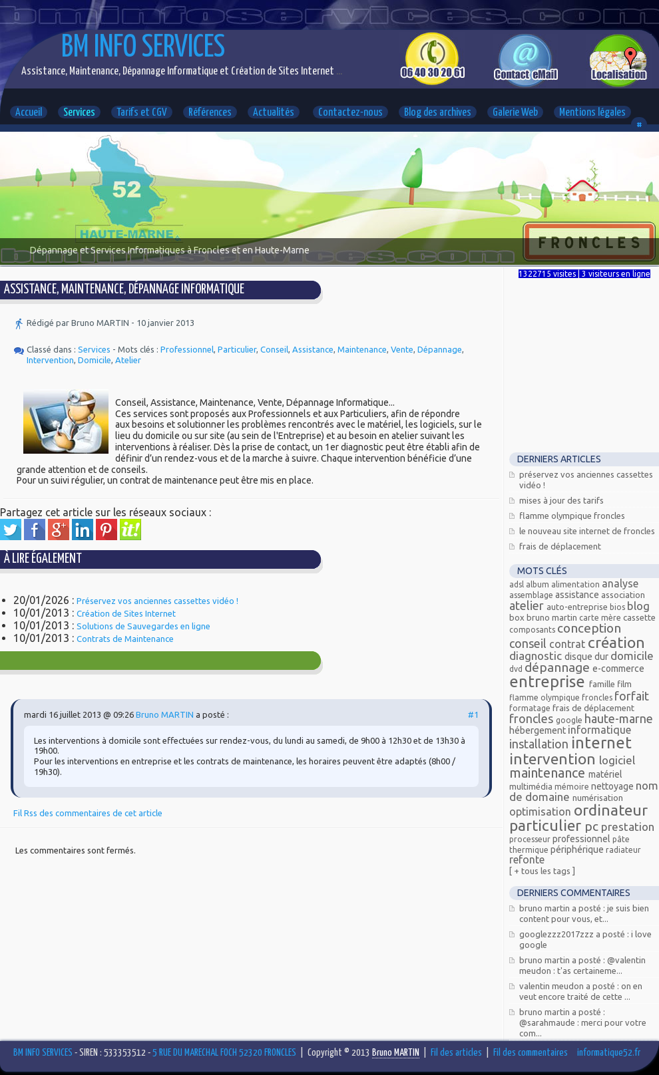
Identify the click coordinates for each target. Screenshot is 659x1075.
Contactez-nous (350, 112)
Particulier (237, 349)
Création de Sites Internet (126, 613)
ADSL (517, 584)
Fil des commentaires (530, 1053)
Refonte (527, 859)
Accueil (28, 112)
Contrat (568, 644)
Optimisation (541, 812)
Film (624, 684)
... (338, 71)
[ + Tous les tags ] (542, 870)
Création (616, 642)
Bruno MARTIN (165, 714)
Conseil (274, 349)
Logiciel (617, 760)
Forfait (631, 695)
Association (623, 594)
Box (518, 617)
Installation (540, 743)
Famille (603, 684)
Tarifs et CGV (141, 112)
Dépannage (439, 349)
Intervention (50, 360)
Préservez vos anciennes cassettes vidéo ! (157, 600)
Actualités (273, 112)
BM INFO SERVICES (143, 48)
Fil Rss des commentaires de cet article (87, 813)
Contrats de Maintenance (125, 638)
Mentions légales (592, 112)
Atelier (128, 360)
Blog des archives (437, 112)
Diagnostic (536, 655)
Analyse (620, 583)
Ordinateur (611, 810)
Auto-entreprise (578, 606)
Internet (601, 743)
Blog (638, 605)
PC (592, 826)
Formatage (530, 708)
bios (618, 607)
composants (533, 629)
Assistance (312, 349)
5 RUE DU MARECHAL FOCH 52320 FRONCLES (224, 1053)
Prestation (627, 826)
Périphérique (578, 849)
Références (210, 112)
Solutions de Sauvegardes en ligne (143, 626)
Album (538, 584)
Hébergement (538, 730)
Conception (589, 628)
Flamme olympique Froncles (561, 697)
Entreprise (549, 682)
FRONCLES (532, 718)
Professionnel (187, 349)
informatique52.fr (608, 1053)
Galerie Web (515, 112)
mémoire (572, 786)
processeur (530, 839)
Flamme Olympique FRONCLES (572, 515)
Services (79, 112)
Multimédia (531, 786)
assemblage (532, 595)
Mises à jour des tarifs (561, 500)
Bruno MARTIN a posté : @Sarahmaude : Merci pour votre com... (582, 1022)
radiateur (623, 849)
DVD (517, 669)
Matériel (605, 774)
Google (570, 720)
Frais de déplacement (560, 546)
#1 (473, 714)
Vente (402, 349)
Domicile (94, 360)
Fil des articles (456, 1053)
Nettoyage (613, 786)
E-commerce (618, 668)
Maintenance (362, 349)
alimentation (576, 584)
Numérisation (597, 797)
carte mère (601, 617)
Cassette (639, 617)
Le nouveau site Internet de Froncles (587, 531)
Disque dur (587, 656)
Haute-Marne (618, 718)
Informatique (599, 730)
